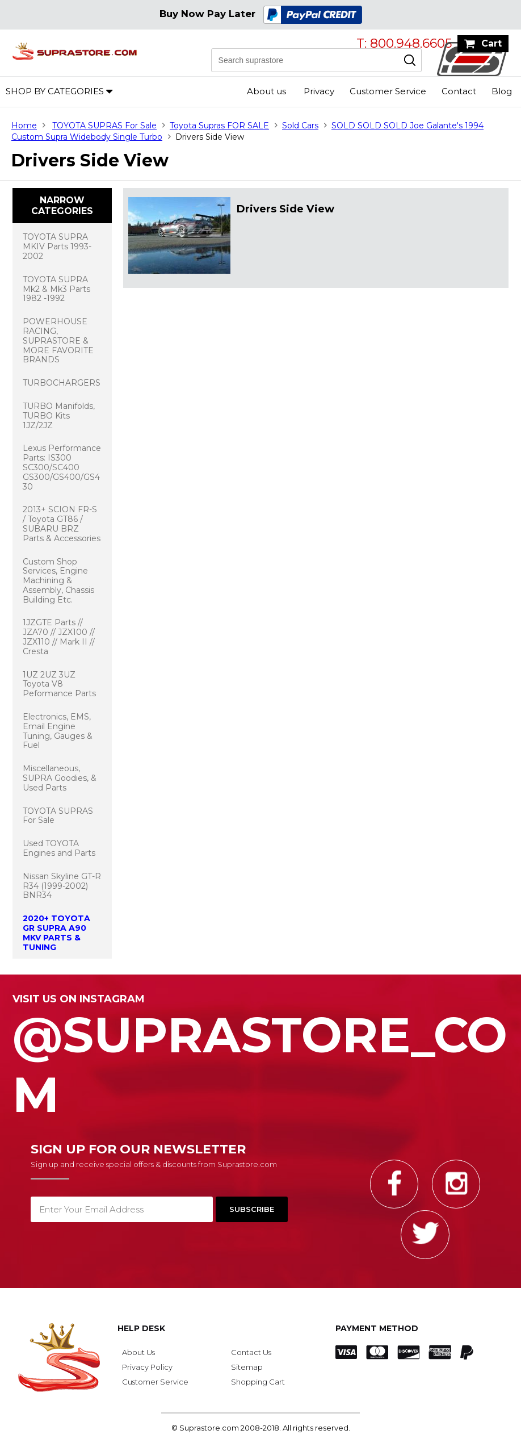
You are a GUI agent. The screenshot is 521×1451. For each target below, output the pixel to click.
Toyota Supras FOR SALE (219, 125)
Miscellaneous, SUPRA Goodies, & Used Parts (59, 778)
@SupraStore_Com (260, 1058)
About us (266, 91)
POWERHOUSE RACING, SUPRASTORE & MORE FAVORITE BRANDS (58, 340)
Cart (491, 43)
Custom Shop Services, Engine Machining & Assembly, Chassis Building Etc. (58, 581)
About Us (138, 1352)
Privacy (319, 91)
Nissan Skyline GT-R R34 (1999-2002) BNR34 (62, 886)
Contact (459, 91)
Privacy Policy (147, 1366)
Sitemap (247, 1366)
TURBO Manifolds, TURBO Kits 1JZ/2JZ (59, 415)
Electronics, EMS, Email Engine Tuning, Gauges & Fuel (58, 731)
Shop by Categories (55, 91)
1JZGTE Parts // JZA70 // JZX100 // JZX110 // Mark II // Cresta (59, 636)
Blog (501, 91)
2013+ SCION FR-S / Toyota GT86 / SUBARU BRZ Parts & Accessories (61, 523)
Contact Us (251, 1352)
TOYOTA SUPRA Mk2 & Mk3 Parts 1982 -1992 (56, 289)
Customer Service (388, 91)
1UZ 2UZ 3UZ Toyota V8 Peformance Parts (59, 684)
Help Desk (141, 1328)
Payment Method (376, 1328)
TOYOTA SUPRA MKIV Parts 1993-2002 (57, 246)
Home (24, 125)
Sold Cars (300, 125)
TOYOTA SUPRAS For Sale (104, 125)
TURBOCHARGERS (61, 383)
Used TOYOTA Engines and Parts (59, 848)
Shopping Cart (258, 1381)
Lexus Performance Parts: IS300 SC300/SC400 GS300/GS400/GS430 (62, 467)
